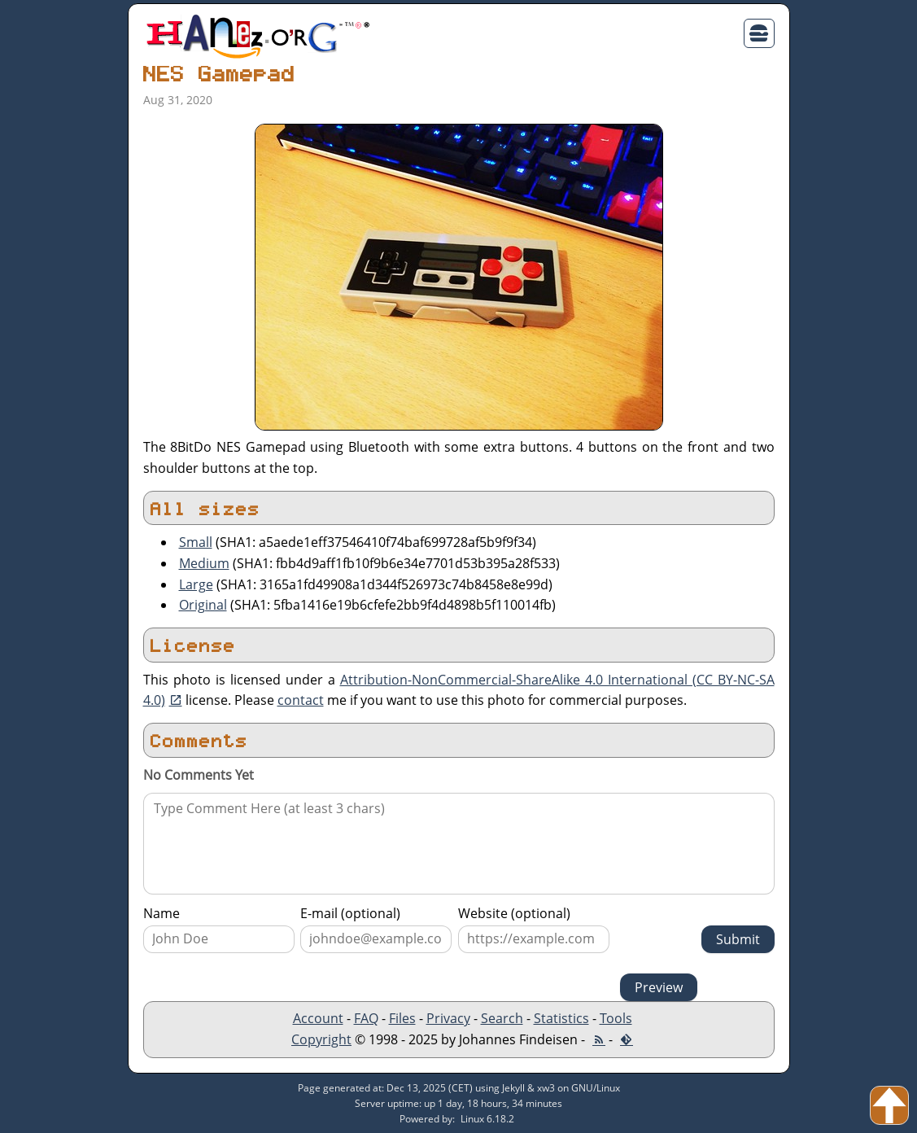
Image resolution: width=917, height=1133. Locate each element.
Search (502, 1018)
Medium (204, 563)
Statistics (561, 1018)
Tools (616, 1018)
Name (161, 913)
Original (203, 605)
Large (196, 584)
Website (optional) (514, 913)
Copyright (321, 1039)
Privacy (448, 1018)
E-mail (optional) (350, 913)
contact (300, 700)
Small (195, 542)
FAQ (366, 1018)
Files (402, 1018)
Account (318, 1018)
